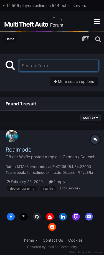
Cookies (75, 240)
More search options (74, 81)
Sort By (90, 117)
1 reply (57, 181)
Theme (29, 240)
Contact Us (53, 240)
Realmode (19, 149)
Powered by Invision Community (52, 247)
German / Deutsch (79, 156)
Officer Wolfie (18, 156)
